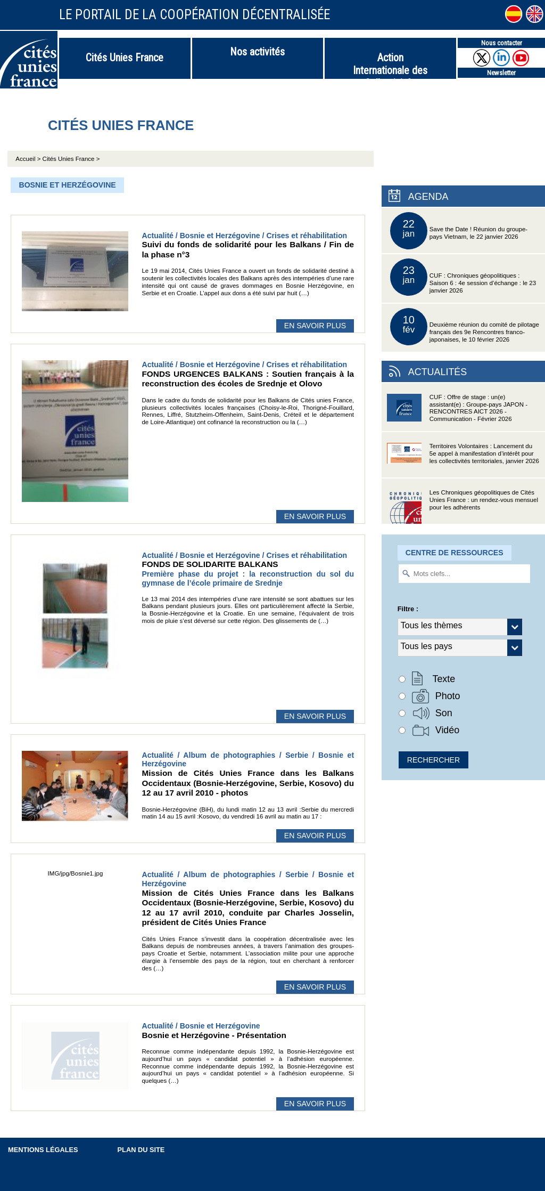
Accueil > (28, 159)
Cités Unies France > (71, 159)
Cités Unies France (124, 57)
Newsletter (501, 73)
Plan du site (141, 1150)
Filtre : (408, 609)
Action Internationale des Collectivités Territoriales (390, 65)
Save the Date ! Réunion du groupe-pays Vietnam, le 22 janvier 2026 (458, 230)
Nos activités (257, 51)
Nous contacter (501, 43)
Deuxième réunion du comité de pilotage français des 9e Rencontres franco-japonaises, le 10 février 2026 (464, 326)
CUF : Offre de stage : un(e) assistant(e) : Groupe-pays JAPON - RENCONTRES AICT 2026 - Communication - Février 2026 (457, 411)
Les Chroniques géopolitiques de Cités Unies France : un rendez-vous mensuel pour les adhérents (462, 506)
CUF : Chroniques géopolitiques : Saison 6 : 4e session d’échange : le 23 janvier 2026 (463, 277)
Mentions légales (43, 1150)
